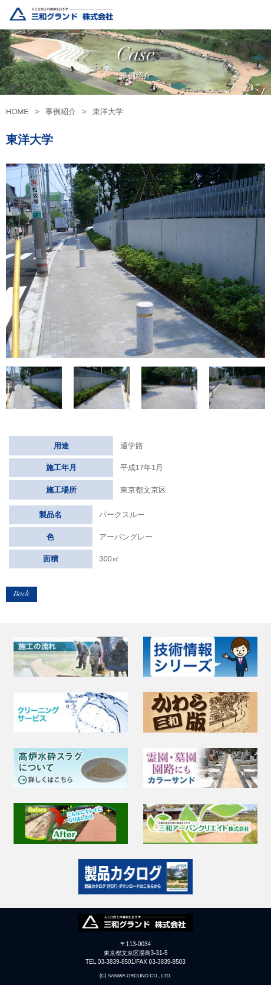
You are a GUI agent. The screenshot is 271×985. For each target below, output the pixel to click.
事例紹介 (60, 111)
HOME (17, 111)
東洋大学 (107, 111)
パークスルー (122, 514)
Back (21, 593)
